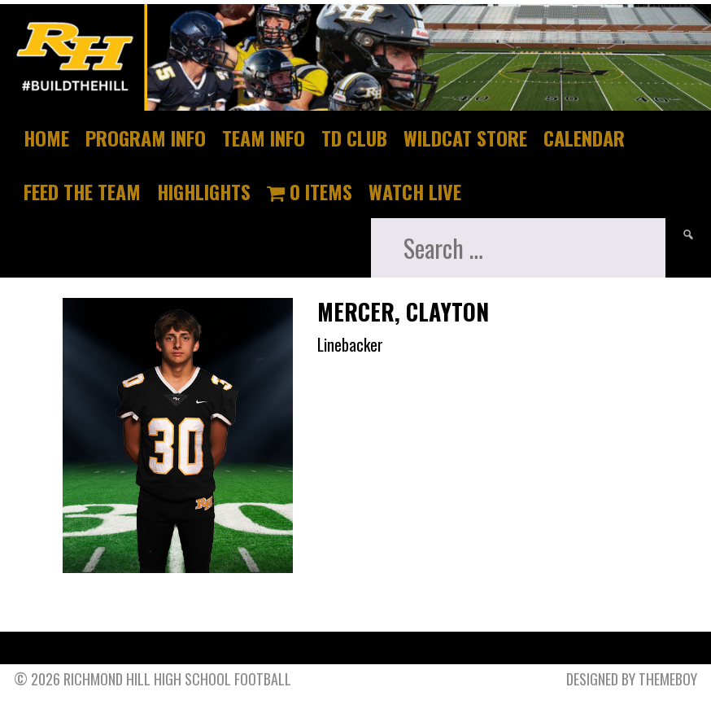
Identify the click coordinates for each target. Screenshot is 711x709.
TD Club (354, 137)
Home (46, 137)
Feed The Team (82, 191)
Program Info (145, 137)
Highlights (204, 191)
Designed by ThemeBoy (631, 678)
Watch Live (415, 191)
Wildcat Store (465, 137)
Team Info (263, 137)
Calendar (584, 137)
